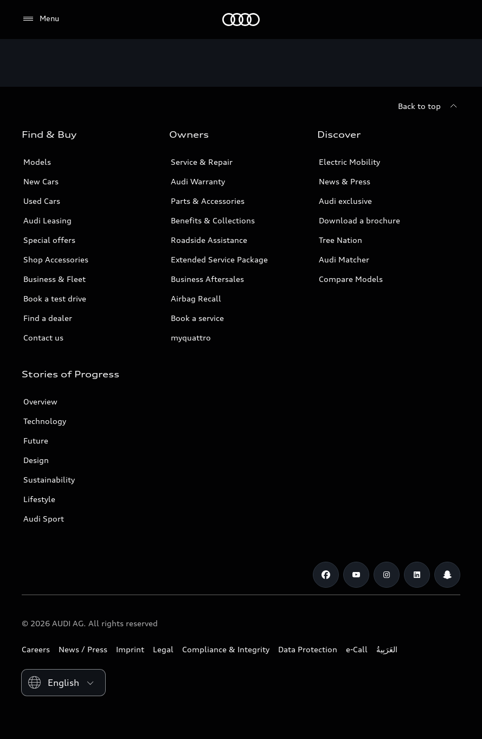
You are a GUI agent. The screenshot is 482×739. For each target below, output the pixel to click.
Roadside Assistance (209, 240)
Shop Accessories (55, 259)
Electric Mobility (349, 161)
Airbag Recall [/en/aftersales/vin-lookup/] (196, 298)
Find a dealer (47, 318)
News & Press (344, 181)
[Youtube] (356, 575)
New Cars (41, 181)
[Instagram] (387, 575)
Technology (44, 421)
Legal (163, 649)
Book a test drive (54, 298)
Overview (40, 401)
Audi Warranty (198, 181)
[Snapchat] (447, 575)
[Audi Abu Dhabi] (241, 19)
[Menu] (40, 19)
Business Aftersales (207, 279)
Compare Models (351, 279)
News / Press (83, 649)
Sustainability (49, 479)
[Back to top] (429, 106)
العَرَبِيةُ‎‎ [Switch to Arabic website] (386, 649)
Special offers (49, 240)
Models (37, 161)
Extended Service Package (219, 259)
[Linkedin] (417, 575)
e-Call (357, 649)
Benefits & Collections (213, 220)
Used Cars (41, 200)
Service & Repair (202, 161)
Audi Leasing (47, 220)
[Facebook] (326, 575)
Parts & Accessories (208, 200)
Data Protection (307, 649)
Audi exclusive (345, 200)
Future (35, 440)
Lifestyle (39, 499)
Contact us (43, 337)
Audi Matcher (344, 259)
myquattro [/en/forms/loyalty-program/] (191, 337)
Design (36, 460)
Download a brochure (359, 220)
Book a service (197, 318)
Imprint (130, 649)
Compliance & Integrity (225, 649)
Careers (36, 649)
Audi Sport (43, 518)
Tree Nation (340, 240)
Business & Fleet (54, 279)
